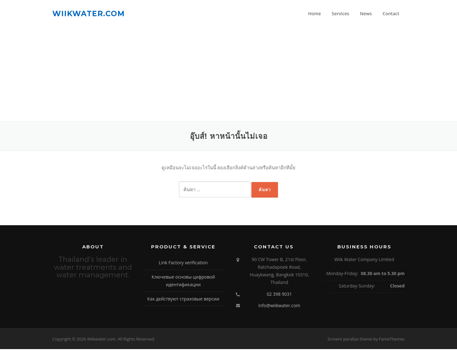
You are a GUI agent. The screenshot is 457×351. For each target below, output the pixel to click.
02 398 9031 (279, 296)
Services (340, 13)
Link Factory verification (183, 264)
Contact (391, 13)
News (366, 13)
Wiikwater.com (88, 13)
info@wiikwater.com (279, 307)
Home (314, 13)
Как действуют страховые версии (183, 300)
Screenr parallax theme (350, 340)
